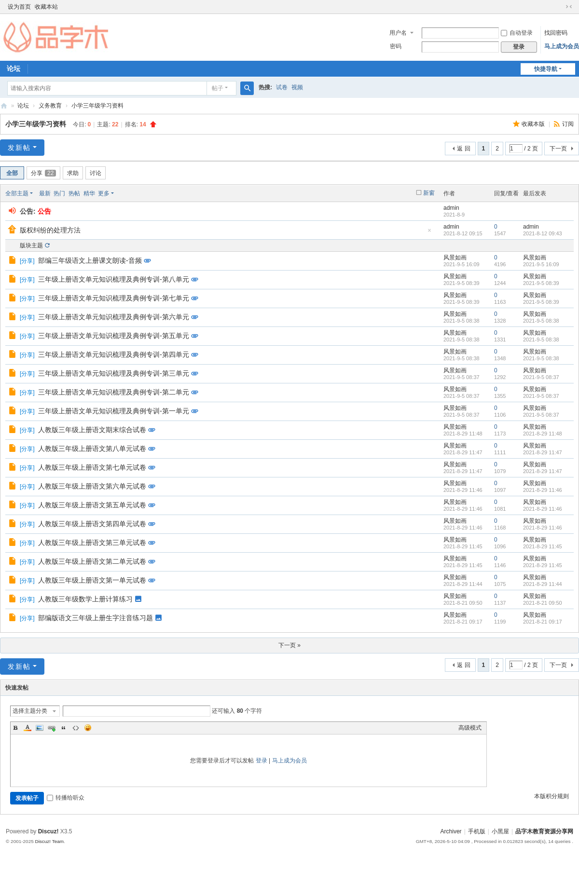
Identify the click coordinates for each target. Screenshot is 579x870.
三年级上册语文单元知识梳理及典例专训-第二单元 (113, 392)
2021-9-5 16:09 (541, 264)
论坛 (23, 105)
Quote (64, 728)
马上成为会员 (561, 46)
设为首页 (19, 6)
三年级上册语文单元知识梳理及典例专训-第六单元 (113, 317)
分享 (43, 173)
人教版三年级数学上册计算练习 (85, 599)
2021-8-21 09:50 (542, 603)
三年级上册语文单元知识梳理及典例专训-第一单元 (113, 411)
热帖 (74, 193)
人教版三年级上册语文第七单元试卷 (92, 467)
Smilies (88, 728)
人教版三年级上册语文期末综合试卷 (92, 430)
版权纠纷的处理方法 (50, 230)
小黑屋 (500, 831)
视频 (297, 87)
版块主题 (31, 245)
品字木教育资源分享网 (4, 106)
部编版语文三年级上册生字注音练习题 (95, 618)
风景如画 (455, 257)
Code (76, 728)
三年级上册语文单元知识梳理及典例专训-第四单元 (113, 354)
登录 (261, 760)
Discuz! (48, 831)
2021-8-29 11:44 (542, 584)
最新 (45, 193)
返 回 (463, 148)
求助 (73, 173)
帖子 (217, 88)
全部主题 (16, 193)
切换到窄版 (569, 6)
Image (39, 728)
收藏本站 (46, 6)
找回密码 (555, 32)
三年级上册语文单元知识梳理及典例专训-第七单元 (113, 298)
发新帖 (19, 147)
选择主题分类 (30, 710)
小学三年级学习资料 (97, 105)
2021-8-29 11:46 (542, 490)
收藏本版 (534, 124)
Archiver (451, 831)
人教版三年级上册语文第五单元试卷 (92, 505)
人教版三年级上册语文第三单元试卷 (92, 542)
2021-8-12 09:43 (542, 233)
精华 (89, 193)
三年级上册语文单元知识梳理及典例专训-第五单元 (113, 336)
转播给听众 (65, 797)
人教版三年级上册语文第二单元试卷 (92, 561)
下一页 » (289, 645)
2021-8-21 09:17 (542, 622)
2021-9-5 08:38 (541, 321)
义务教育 (50, 105)
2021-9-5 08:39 (541, 283)
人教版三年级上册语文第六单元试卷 (92, 486)
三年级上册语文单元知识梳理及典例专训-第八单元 (113, 279)
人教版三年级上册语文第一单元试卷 (92, 580)
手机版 (476, 831)
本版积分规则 (551, 796)
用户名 (398, 32)
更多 (104, 193)
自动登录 (517, 32)
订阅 (568, 124)
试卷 (282, 87)
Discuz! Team (49, 841)
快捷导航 (545, 69)
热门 (59, 193)
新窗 (429, 193)
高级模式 (470, 727)
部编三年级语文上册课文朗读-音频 (90, 260)
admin (451, 207)
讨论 (95, 173)
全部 (12, 173)
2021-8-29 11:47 (542, 452)
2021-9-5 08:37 (541, 377)
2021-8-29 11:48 (542, 433)
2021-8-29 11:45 (542, 546)
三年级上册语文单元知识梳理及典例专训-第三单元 (113, 373)
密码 (395, 46)
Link (51, 728)
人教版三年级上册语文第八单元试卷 (92, 448)
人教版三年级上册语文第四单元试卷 (92, 524)
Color (27, 728)
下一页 (558, 148)
